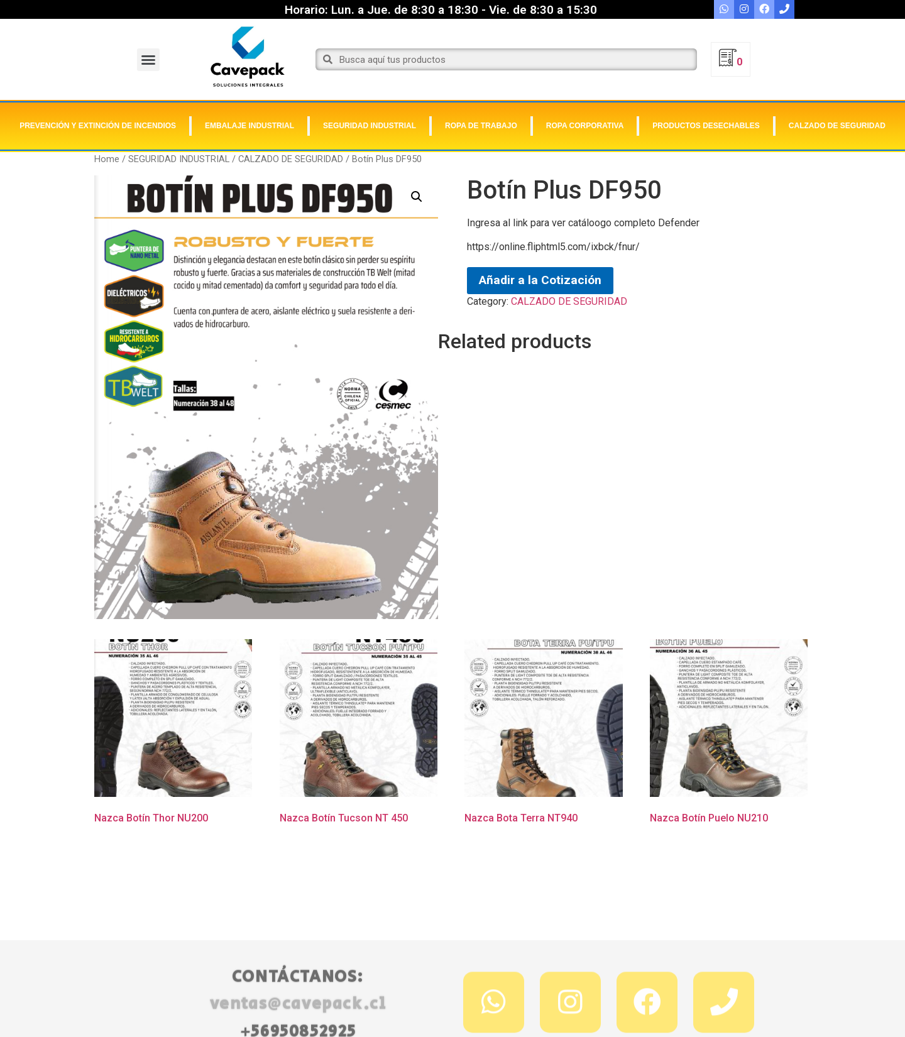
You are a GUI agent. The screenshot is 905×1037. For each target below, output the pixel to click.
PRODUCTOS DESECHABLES (705, 125)
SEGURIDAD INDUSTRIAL (369, 125)
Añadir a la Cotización (540, 280)
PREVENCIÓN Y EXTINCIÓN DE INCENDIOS (97, 125)
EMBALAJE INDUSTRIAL (249, 125)
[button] (148, 59)
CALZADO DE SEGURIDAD (837, 125)
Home (106, 159)
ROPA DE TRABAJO (481, 125)
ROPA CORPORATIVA (585, 125)
